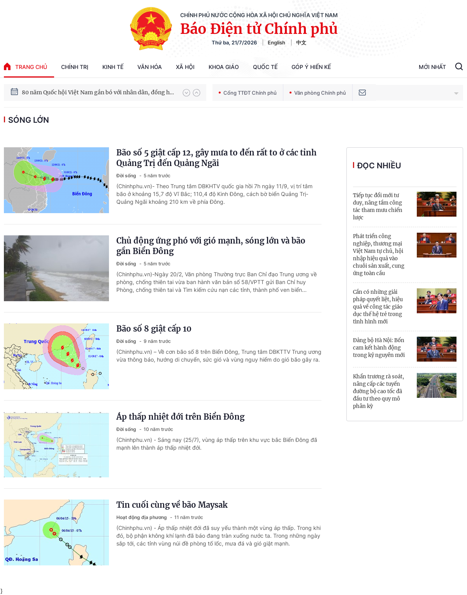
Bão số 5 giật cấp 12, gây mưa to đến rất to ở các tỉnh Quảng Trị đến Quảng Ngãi (216, 158)
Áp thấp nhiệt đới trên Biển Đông (180, 417)
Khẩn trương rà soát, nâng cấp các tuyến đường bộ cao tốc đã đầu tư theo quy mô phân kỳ (378, 391)
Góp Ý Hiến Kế (311, 67)
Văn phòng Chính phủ (318, 93)
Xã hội (185, 67)
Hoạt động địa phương (142, 517)
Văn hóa (149, 67)
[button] (186, 93)
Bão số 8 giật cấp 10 (153, 329)
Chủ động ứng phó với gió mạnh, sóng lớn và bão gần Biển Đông (210, 246)
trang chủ (25, 66)
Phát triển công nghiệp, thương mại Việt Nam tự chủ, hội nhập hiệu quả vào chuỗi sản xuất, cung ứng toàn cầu (378, 255)
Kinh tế (112, 67)
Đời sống (126, 175)
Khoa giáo (224, 67)
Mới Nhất (432, 67)
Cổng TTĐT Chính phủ (248, 93)
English (276, 42)
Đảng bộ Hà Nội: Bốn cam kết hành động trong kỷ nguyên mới (379, 347)
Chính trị (74, 67)
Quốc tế (265, 67)
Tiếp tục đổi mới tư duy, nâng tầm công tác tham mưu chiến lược (377, 206)
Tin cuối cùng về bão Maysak (172, 505)
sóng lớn (28, 120)
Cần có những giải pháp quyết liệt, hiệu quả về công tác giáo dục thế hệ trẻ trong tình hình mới (378, 307)
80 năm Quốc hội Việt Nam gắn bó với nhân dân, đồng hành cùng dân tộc (98, 92)
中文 (301, 42)
